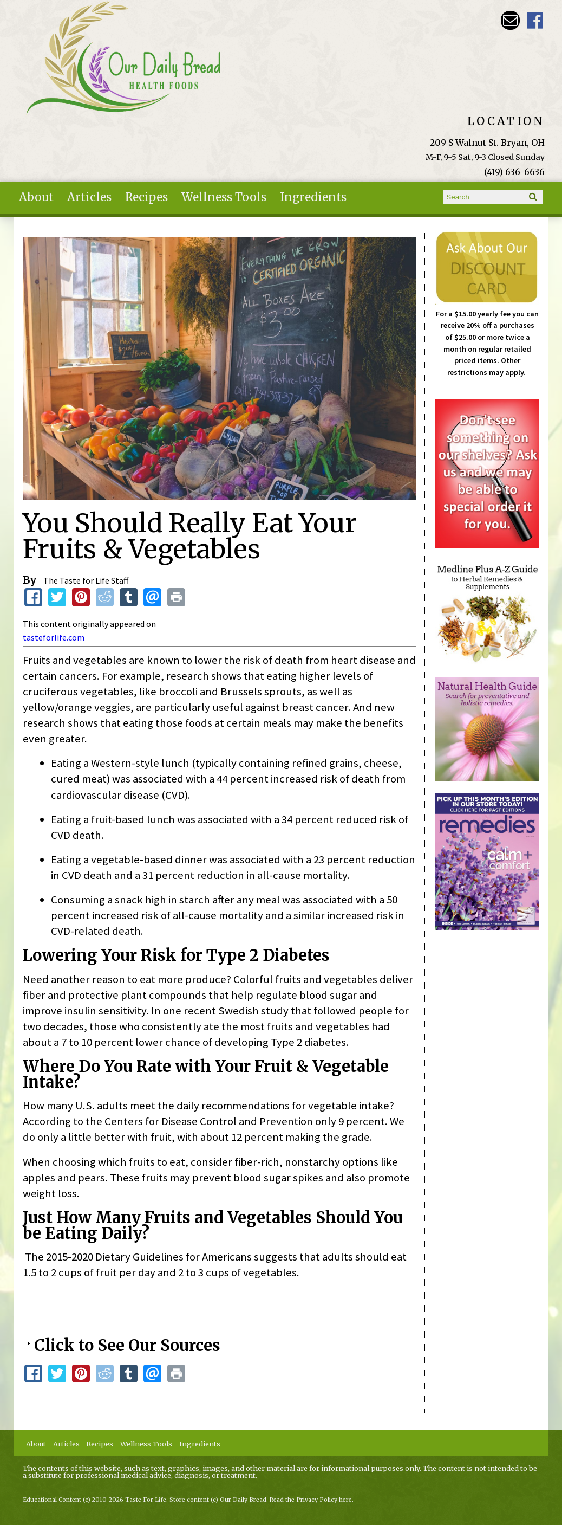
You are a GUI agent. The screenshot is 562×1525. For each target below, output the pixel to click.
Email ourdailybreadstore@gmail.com (510, 20)
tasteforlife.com (53, 637)
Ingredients (313, 197)
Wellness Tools (223, 197)
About (36, 197)
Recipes (146, 197)
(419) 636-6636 (514, 171)
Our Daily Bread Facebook (535, 20)
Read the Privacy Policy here (311, 1499)
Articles (89, 197)
